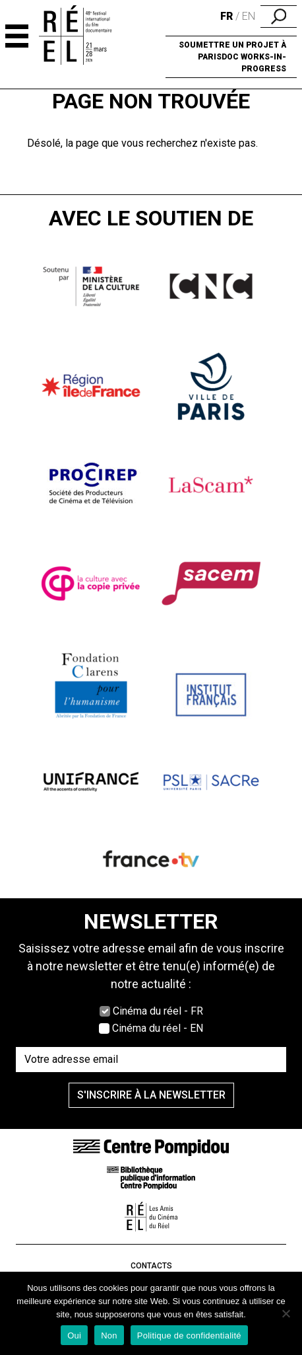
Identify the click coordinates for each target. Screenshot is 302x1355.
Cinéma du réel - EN (157, 1028)
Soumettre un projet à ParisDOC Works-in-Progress (232, 56)
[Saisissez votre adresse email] (151, 1059)
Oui (74, 1335)
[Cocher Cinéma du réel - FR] (105, 1011)
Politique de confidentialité (189, 1335)
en (248, 16)
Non (109, 1335)
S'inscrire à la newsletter (151, 1095)
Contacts (151, 1265)
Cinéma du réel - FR (158, 1011)
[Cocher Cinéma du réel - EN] (104, 1028)
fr (226, 16)
